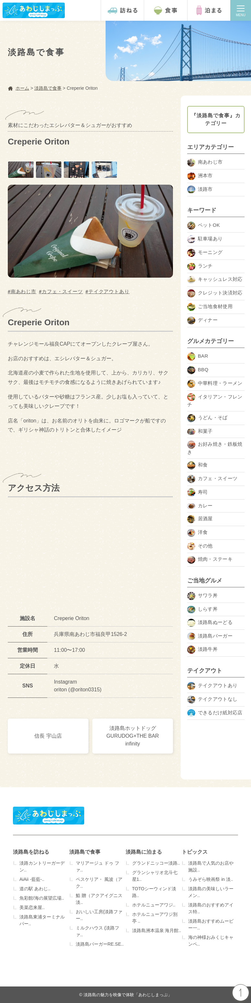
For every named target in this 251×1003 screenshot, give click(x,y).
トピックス (195, 852)
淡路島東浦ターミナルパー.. (42, 920)
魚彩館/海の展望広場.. (41, 898)
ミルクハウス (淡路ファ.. (98, 931)
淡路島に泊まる (144, 852)
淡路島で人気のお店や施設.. (211, 866)
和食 (197, 465)
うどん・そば (207, 418)
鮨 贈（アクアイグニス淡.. (99, 899)
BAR (197, 356)
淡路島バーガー (210, 636)
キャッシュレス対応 (214, 280)
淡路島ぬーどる (210, 623)
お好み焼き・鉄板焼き (214, 448)
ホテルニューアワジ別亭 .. (154, 918)
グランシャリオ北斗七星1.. (154, 876)
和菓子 (200, 431)
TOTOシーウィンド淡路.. (154, 892)
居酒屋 (200, 519)
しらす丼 (202, 609)
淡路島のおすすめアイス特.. (211, 908)
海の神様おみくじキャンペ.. (211, 941)
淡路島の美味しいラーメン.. (211, 892)
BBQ (197, 370)
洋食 (197, 533)
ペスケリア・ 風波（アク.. (99, 883)
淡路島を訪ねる (31, 852)
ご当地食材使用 (210, 307)
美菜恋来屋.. (32, 907)
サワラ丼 (202, 596)
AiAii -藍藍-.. (31, 879)
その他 (200, 546)
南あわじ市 (24, 291)
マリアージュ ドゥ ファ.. (97, 866)
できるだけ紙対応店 (214, 713)
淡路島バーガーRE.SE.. (100, 944)
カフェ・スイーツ (62, 291)
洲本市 (200, 176)
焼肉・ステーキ (210, 560)
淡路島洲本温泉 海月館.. (156, 930)
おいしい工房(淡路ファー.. (99, 915)
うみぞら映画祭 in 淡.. (210, 879)
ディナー (202, 321)
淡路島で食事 (84, 852)
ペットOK (203, 226)
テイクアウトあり (109, 291)
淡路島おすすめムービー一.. (211, 924)
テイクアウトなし (212, 700)
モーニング (204, 253)
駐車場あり (204, 239)
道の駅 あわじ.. (35, 888)
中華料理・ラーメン (214, 384)
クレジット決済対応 (214, 293)
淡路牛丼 (202, 650)
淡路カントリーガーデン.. (42, 866)
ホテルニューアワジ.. (154, 904)
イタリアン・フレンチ (214, 400)
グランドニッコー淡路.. (156, 863)
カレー (200, 506)
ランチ (200, 266)
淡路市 (200, 190)
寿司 (197, 493)
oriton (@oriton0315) (77, 689)
